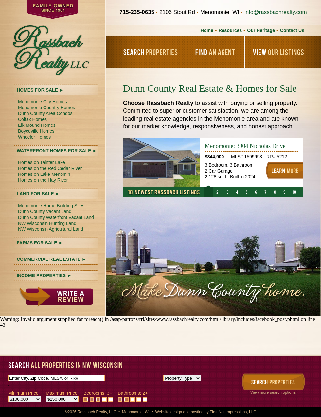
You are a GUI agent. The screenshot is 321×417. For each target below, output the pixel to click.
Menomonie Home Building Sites (51, 205)
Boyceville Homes (36, 131)
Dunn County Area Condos (45, 113)
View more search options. (273, 392)
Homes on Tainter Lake (41, 162)
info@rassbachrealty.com (275, 12)
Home (207, 30)
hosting (197, 412)
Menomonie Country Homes (46, 107)
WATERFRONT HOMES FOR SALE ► (57, 150)
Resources (230, 30)
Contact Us (292, 30)
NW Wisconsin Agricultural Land (50, 229)
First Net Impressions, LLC (233, 412)
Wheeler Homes (34, 137)
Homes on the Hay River (43, 180)
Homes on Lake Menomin (44, 174)
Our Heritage (261, 30)
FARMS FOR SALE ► (40, 242)
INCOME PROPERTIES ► (44, 275)
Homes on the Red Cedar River (50, 168)
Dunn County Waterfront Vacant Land (56, 217)
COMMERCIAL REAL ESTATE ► (51, 259)
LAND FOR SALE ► (38, 193)
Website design (168, 412)
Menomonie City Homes (42, 101)
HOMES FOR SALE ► (40, 89)
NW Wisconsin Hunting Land (47, 223)
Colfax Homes (32, 119)
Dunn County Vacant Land (44, 211)
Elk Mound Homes (36, 125)
